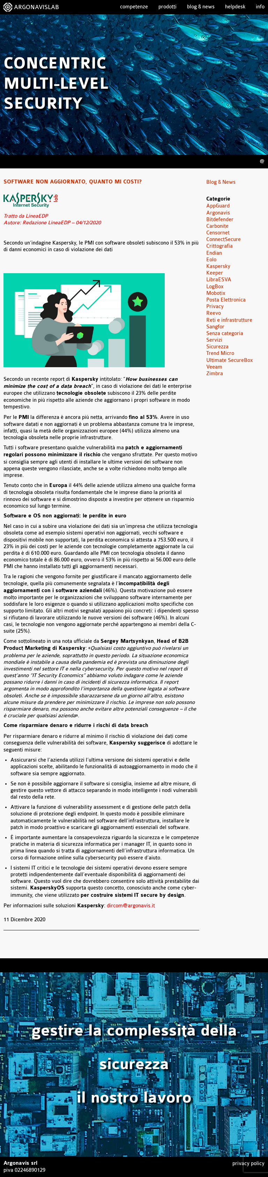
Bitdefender (219, 220)
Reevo (213, 313)
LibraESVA (218, 280)
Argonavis (218, 213)
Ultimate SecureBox (229, 360)
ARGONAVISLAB (36, 7)
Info (260, 7)
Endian (214, 253)
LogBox (215, 287)
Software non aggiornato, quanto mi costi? (72, 182)
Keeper (214, 273)
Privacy (215, 307)
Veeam (214, 367)
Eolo (211, 260)
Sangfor (215, 327)
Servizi (214, 340)
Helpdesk (235, 7)
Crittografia (219, 246)
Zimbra (214, 374)
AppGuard (218, 206)
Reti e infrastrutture (229, 320)
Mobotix (215, 293)
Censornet (218, 233)
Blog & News (201, 7)
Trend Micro (220, 353)
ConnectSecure (223, 239)
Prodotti (167, 7)
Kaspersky (218, 266)
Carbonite (217, 226)
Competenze (134, 7)
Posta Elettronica (226, 300)
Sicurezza (217, 347)
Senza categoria (224, 333)
